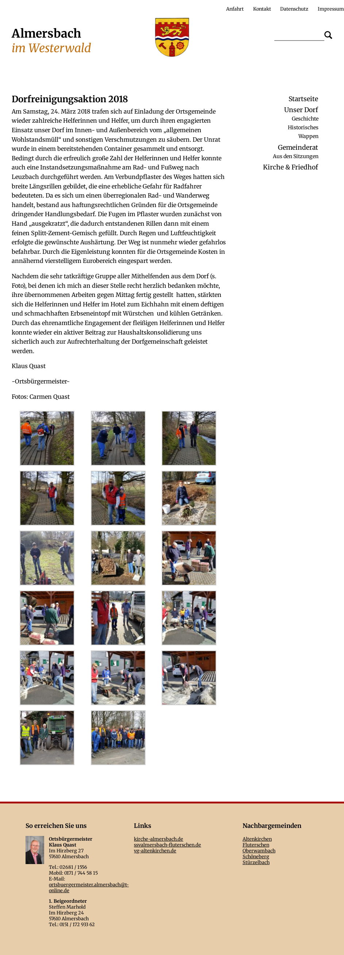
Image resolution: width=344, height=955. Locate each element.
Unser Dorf (301, 110)
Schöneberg (256, 856)
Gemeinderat (298, 148)
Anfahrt (235, 9)
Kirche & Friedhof (290, 167)
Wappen (308, 136)
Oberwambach (259, 850)
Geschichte (305, 118)
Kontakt (262, 9)
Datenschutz (294, 9)
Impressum (331, 9)
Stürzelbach (256, 862)
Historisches (303, 127)
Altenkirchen (257, 839)
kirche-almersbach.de (158, 839)
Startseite (303, 99)
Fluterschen (256, 845)
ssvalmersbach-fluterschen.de (167, 845)
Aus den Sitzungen (295, 156)
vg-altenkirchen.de (155, 850)
